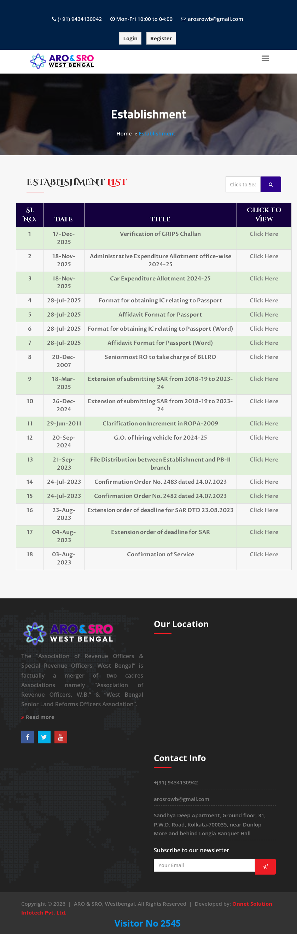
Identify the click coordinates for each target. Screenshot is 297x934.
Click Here (264, 234)
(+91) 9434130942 (80, 18)
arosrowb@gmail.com (215, 18)
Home (124, 133)
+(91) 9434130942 (176, 782)
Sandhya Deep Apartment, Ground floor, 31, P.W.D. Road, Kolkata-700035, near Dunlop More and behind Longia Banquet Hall (210, 824)
